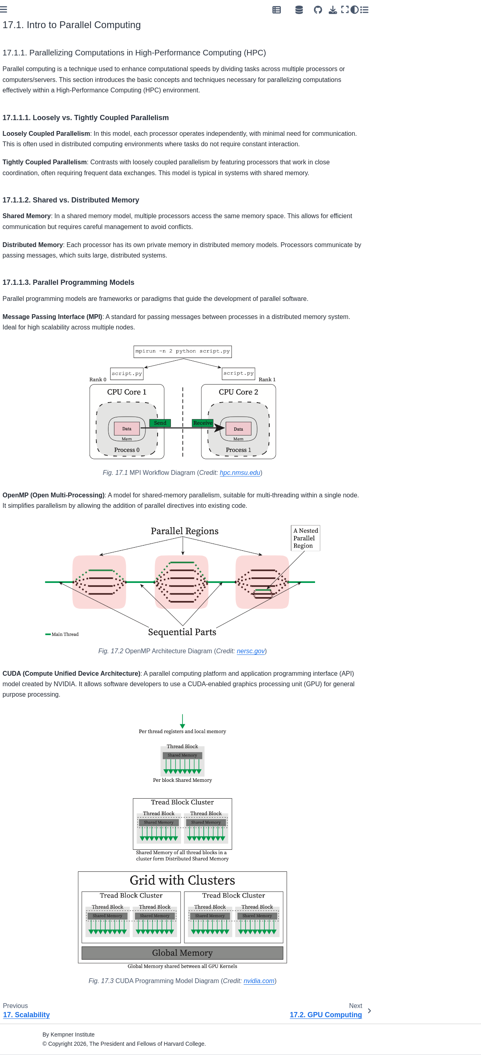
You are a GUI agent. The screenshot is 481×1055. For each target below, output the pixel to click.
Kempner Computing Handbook (36, 93)
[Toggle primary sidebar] (109, 9)
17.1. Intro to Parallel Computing (45, 459)
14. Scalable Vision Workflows (49, 362)
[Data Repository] (382, 9)
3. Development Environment (30, 164)
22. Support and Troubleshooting (31, 644)
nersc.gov (356, 651)
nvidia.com (365, 980)
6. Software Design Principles (48, 244)
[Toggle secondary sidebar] (470, 9)
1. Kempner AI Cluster (38, 143)
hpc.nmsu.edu (346, 472)
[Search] (47, 71)
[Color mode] (460, 9)
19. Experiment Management (29, 524)
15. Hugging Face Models (43, 371)
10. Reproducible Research (45, 291)
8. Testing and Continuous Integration (43, 271)
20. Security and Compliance (47, 565)
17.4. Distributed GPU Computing (45, 491)
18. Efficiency (27, 512)
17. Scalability (29, 447)
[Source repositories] (423, 9)
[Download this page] (438, 9)
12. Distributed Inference (42, 344)
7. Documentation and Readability (38, 256)
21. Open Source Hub (38, 603)
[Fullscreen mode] (450, 9)
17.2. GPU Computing (45, 471)
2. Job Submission (34, 152)
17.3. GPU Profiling (41, 479)
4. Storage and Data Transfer (36, 179)
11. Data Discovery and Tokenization (40, 332)
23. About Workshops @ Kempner (41, 687)
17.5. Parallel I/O (38, 503)
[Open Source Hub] (404, 9)
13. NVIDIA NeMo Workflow (45, 353)
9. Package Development (42, 282)
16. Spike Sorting (32, 409)
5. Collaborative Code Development (38, 232)
